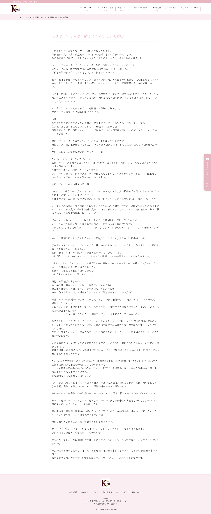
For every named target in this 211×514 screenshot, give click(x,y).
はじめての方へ (87, 9)
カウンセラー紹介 (105, 9)
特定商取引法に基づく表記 (114, 492)
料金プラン (122, 9)
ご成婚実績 (156, 9)
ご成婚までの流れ (139, 9)
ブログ (30, 17)
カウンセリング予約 (189, 9)
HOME (23, 17)
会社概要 (73, 492)
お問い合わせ (136, 492)
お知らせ (85, 492)
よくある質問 (171, 9)
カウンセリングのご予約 (207, 174)
